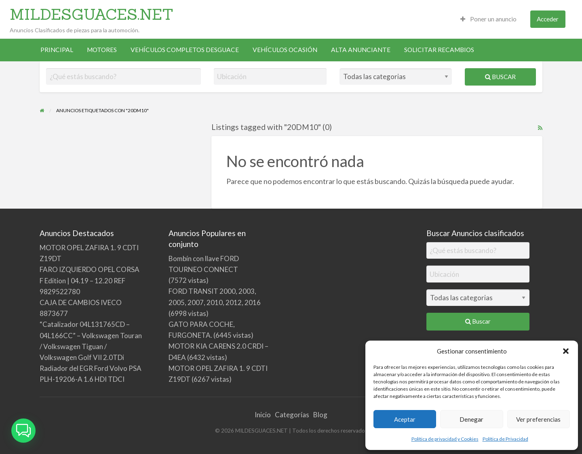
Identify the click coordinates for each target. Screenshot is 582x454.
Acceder (548, 19)
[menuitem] (488, 19)
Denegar (471, 419)
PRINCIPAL (56, 49)
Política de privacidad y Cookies (445, 439)
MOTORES (102, 49)
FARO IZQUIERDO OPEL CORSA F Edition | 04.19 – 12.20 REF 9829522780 (89, 280)
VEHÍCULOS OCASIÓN (285, 49)
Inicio (263, 414)
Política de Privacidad (505, 439)
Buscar (500, 76)
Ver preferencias (538, 419)
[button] (566, 351)
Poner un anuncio (488, 19)
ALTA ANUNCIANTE (360, 49)
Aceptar (404, 419)
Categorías (292, 414)
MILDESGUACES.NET (91, 14)
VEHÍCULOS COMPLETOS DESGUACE (185, 49)
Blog (320, 414)
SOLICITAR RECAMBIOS (439, 49)
